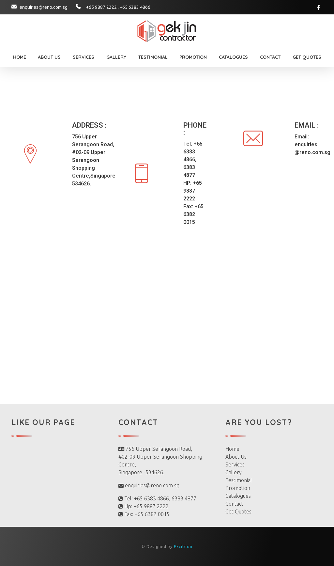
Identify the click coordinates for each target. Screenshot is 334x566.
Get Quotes (238, 511)
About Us (236, 457)
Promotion (237, 488)
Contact (234, 504)
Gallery (233, 472)
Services (235, 464)
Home (232, 449)
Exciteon (182, 546)
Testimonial (238, 480)
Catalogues (238, 496)
